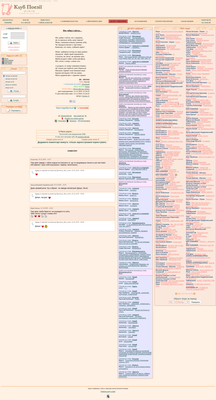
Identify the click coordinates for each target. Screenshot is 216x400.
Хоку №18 (171, 226)
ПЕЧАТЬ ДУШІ (168, 161)
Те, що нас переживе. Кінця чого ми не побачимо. (134, 242)
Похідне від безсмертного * (166, 248)
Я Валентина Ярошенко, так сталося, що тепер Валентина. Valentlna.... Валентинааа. (134, 265)
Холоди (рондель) (192, 222)
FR (29, 11)
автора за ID (10, 82)
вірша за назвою (11, 85)
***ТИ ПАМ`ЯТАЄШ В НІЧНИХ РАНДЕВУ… (199, 179)
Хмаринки (179, 58)
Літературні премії (164, 21)
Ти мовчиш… (165, 198)
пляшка (137, 120)
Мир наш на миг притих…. (201, 203)
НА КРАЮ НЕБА (173, 102)
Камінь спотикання (200, 236)
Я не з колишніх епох (176, 215)
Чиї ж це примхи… (176, 237)
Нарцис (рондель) (162, 219)
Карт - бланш (173, 131)
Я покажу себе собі (168, 229)
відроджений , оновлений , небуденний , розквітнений (134, 293)
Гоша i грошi (205, 102)
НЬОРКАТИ (132, 220)
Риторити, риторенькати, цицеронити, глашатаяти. (132, 317)
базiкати (137, 125)
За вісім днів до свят (175, 245)
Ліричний (85, 84)
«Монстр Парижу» (168, 110)
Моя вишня (196, 52)
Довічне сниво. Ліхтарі (199, 146)
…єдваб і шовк (197, 54)
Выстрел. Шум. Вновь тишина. (172, 159)
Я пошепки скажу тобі (172, 63)
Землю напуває (174, 277)
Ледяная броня (208, 44)
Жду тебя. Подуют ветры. (201, 275)
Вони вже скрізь (204, 148)
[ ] (179, 293)
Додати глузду (136, 33)
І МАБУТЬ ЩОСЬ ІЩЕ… (201, 100)
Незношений (130, 278)
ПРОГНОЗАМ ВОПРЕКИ (201, 104)
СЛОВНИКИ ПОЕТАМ (69, 21)
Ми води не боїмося (206, 185)
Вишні (175, 235)
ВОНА (199, 42)
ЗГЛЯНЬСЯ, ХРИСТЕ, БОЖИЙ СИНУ (197, 288)
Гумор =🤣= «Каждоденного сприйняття (167, 176)
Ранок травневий (168, 67)
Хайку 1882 (176, 182)
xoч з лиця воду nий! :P (139, 169)
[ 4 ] (188, 293)
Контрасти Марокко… (171, 79)
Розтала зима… (208, 152)
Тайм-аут (173, 184)
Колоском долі (167, 164)
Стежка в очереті (171, 187)
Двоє (204, 77)
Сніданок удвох (200, 254)
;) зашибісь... (135, 47)
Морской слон (202, 233)
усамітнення (136, 52)
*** (170, 100)
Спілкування (187, 21)
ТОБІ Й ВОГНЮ (174, 78)
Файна (132, 215)
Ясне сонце (175, 196)
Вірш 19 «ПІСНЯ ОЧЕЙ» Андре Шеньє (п (198, 126)
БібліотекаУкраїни (8, 21)
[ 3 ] (185, 293)
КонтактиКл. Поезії (206, 21)
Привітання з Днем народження (198, 87)
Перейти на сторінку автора (74, 118)
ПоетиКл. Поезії (25, 21)
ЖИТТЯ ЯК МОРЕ (204, 122)
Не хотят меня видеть (169, 282)
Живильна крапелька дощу (202, 51)
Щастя (173, 68)
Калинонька (8, 62)
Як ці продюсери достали (170, 115)
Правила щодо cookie (108, 391)
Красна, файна (131, 63)
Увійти (14, 43)
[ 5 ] (191, 293)
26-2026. (179, 201)
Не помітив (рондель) (164, 85)
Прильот (169, 145)
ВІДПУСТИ (171, 47)
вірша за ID (9, 88)
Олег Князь (8, 63)
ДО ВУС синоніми (118, 21)
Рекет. (130, 174)
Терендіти (133, 210)
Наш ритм (205, 181)
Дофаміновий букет (173, 263)
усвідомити (132, 327)
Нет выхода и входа (198, 217)
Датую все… (204, 79)
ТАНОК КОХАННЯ (206, 118)
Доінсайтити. (139, 237)
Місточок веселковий (176, 281)
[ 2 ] (182, 293)
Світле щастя (206, 61)
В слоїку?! (180, 210)
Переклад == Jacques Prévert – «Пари (197, 110)
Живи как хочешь (206, 45)
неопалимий (128, 341)
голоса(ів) (83, 108)
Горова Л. (85, 96)
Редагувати (62, 121)
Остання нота (191, 279)
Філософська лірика (81, 89)
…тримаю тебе (196, 234)
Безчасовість (136, 248)
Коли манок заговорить (173, 185)
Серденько (175, 65)
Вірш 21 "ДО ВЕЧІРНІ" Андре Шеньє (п (166, 232)
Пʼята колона (176, 70)
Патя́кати (133, 190)
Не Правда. (201, 211)
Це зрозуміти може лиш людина (197, 32)
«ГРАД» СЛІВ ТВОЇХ (170, 155)
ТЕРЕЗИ (200, 249)
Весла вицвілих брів (175, 132)
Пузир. (137, 299)
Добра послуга (197, 123)
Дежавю (166, 72)
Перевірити (14, 111)
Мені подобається (64, 108)
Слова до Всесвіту (173, 147)
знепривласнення (142, 179)
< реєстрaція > (13, 49)
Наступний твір (79, 116)
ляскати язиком (139, 134)
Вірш (87, 86)
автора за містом (11, 79)
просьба (194, 238)
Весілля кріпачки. (199, 162)
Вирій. (195, 160)
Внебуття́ (133, 195)
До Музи (169, 157)
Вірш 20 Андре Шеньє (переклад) (167, 255)
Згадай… (166, 228)
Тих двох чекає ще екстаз (198, 83)
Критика (199, 38)
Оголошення (140, 21)
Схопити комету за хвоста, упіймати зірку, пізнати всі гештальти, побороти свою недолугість (134, 375)
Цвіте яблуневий (205, 189)
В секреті (169, 180)
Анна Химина (8, 60)
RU (33, 11)
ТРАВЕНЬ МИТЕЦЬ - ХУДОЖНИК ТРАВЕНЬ (170, 267)
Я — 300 (198, 81)
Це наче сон (165, 166)
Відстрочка (190, 231)
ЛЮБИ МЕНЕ (202, 47)
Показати (195, 302)
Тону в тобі (199, 224)
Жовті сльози (166, 90)
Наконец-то (165, 52)
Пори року (201, 67)
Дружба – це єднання (205, 68)
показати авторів (83, 137)
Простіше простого (198, 190)
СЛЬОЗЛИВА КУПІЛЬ (171, 154)
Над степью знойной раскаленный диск (196, 272)
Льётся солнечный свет (169, 99)
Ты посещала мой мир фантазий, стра (197, 205)
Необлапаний (132, 323)
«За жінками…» (205, 112)
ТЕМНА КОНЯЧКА (176, 200)
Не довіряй (201, 218)
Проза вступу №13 (176, 258)
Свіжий (130, 337)
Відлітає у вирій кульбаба (201, 227)
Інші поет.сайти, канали (45, 21)
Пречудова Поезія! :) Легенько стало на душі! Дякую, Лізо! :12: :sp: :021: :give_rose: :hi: (135, 57)
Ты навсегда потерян (168, 169)
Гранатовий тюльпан (200, 261)
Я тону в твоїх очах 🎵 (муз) (173, 104)
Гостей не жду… (167, 162)
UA (25, 11)
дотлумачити (138, 129)
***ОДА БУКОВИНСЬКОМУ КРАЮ (169, 75)
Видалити (73, 121)
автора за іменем (11, 76)
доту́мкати (133, 206)
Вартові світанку (171, 251)
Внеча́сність (134, 200)
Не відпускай (171, 45)
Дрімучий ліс (196, 225)
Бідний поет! (160, 88)
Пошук (14, 91)
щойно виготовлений (131, 283)
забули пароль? (14, 47)
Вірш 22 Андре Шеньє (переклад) (167, 135)
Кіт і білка (180, 81)
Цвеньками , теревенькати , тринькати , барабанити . (134, 304)
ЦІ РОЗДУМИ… (165, 55)
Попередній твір (66, 116)
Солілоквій (178, 113)
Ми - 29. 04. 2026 (177, 224)
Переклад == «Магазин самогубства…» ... (167, 172)
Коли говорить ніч (206, 270)
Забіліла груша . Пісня (164, 122)
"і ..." (125, 288)
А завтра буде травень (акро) (200, 94)
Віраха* (201, 144)
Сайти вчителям (94, 21)
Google (14, 100)
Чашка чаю (204, 167)
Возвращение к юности (169, 37)
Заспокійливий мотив (174, 35)
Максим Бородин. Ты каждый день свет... (168, 207)
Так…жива (170, 178)
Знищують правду (173, 205)
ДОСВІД (204, 120)
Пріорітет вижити (202, 40)
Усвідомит (131, 332)
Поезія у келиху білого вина (201, 59)
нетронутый (132, 346)
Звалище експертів (193, 134)
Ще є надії (170, 203)
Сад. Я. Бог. (199, 49)
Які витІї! (180, 111)
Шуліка (197, 240)
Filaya (6, 58)
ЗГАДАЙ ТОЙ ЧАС (173, 152)
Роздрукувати (85, 121)
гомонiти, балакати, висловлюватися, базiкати (133, 231)
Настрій (167, 168)
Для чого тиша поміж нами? (201, 150)
